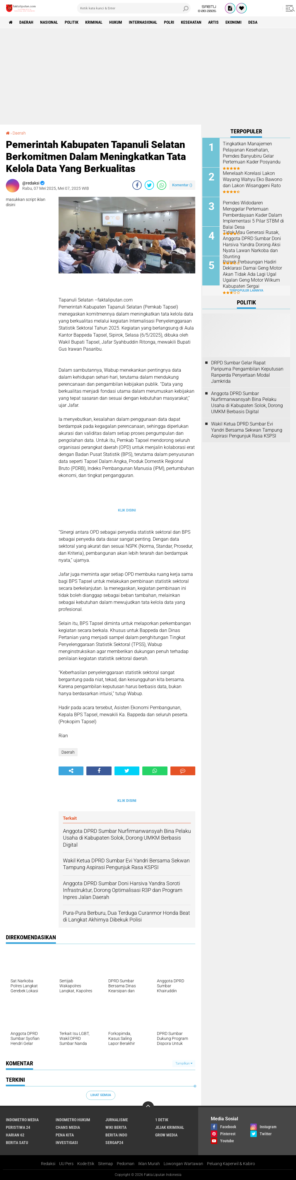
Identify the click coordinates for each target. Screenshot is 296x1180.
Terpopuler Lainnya (246, 290)
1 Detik (161, 1119)
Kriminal (93, 22)
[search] (134, 8)
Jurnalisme (116, 1119)
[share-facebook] (137, 185)
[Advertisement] (148, 72)
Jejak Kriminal (169, 1127)
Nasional (49, 22)
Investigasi (67, 1142)
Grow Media (166, 1135)
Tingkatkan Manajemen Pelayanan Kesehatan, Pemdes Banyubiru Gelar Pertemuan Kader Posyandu (251, 153)
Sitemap (105, 1163)
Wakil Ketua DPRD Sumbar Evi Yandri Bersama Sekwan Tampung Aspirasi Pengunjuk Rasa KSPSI (246, 430)
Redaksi (48, 1163)
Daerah (26, 22)
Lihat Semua (100, 1095)
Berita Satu (17, 1142)
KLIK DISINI (127, 510)
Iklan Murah (149, 1163)
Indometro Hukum (73, 1119)
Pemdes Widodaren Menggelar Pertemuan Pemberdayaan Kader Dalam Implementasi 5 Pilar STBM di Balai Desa (253, 215)
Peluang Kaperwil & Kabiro (231, 1163)
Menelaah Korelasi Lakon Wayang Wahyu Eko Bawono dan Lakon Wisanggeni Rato (252, 179)
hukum (115, 22)
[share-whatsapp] (161, 185)
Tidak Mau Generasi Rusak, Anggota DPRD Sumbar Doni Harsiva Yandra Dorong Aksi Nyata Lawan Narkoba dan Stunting (252, 244)
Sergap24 (114, 1142)
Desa (252, 22)
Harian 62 (15, 1135)
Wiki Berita (115, 1127)
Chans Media (68, 1127)
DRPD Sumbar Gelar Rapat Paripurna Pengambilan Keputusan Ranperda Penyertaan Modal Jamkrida (247, 372)
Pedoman (125, 1163)
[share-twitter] (149, 185)
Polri (169, 22)
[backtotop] (148, 1107)
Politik (71, 22)
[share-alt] (71, 770)
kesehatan (191, 22)
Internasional (143, 22)
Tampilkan (183, 1063)
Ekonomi (233, 22)
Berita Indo (116, 1135)
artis (213, 22)
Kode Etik (85, 1163)
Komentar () (182, 185)
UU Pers (66, 1163)
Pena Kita (65, 1135)
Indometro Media (22, 1119)
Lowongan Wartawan (183, 1163)
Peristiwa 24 (18, 1127)
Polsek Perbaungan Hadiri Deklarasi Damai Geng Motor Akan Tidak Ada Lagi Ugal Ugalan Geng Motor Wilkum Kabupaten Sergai (252, 274)
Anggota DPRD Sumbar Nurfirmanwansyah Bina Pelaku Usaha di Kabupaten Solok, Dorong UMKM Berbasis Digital (247, 402)
